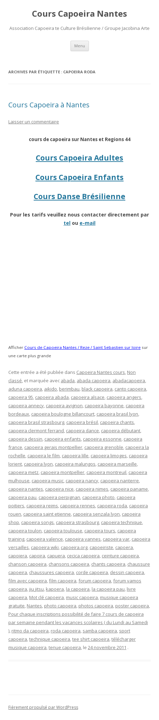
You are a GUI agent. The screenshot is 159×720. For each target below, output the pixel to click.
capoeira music (48, 480)
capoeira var (116, 539)
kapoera (55, 589)
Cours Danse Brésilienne (79, 196)
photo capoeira (60, 606)
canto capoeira (130, 389)
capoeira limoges (109, 455)
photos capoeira (95, 606)
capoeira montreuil (106, 472)
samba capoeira (100, 631)
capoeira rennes (77, 505)
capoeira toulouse (63, 530)
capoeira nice (59, 489)
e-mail (87, 223)
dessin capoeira (127, 572)
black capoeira (97, 389)
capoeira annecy (26, 405)
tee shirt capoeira (90, 639)
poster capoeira (132, 606)
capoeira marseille (117, 464)
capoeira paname (129, 489)
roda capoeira (66, 631)
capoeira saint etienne (47, 514)
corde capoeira (92, 572)
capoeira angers (124, 397)
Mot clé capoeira (46, 597)
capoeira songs (37, 522)
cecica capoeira (83, 556)
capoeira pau (22, 497)
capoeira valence (44, 539)
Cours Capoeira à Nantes (49, 104)
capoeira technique (121, 522)
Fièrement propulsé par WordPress (43, 707)
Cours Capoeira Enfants (79, 177)
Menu (79, 45)
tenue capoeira (65, 647)
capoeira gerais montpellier (53, 447)
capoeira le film (43, 455)
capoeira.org (74, 547)
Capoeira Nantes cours (100, 372)
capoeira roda (112, 505)
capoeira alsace (87, 397)
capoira (37, 556)
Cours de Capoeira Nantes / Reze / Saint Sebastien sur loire (82, 347)
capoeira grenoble (103, 447)
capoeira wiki (45, 547)
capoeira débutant (120, 430)
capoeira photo (98, 497)
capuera (56, 556)
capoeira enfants (62, 439)
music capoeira (82, 597)
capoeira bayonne (104, 405)
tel (67, 223)
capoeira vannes (83, 539)
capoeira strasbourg (77, 522)
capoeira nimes (92, 489)
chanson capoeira (27, 564)
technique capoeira (49, 639)
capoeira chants (117, 422)
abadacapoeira (128, 380)
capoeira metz (23, 472)
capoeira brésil (82, 422)
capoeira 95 (20, 397)
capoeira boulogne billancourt (62, 414)
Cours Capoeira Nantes (79, 13)
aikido (50, 389)
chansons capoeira (69, 564)
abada (68, 380)
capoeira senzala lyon (96, 514)
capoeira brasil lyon (117, 414)
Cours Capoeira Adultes (79, 158)
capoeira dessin (25, 439)
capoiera (17, 556)
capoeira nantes (25, 489)
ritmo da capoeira (30, 631)
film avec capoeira (27, 581)
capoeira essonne (102, 439)
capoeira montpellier (62, 472)
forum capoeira (94, 581)
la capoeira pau (108, 589)
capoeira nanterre (119, 480)
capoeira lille (75, 455)
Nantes (34, 606)
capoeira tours (99, 530)
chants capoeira (108, 564)
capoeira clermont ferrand (36, 430)
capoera (124, 547)
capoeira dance (82, 430)
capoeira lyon (38, 464)
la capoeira (78, 589)
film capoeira (62, 581)
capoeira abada (52, 397)
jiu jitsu (36, 589)
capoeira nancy (82, 480)
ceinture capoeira (120, 556)
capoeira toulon (25, 530)
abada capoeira (93, 380)
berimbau (69, 389)
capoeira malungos (75, 464)
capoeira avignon (64, 405)
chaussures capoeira (51, 572)
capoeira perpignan (59, 497)
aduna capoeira (25, 389)
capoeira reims (42, 505)
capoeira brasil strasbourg (36, 422)
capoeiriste (101, 547)
